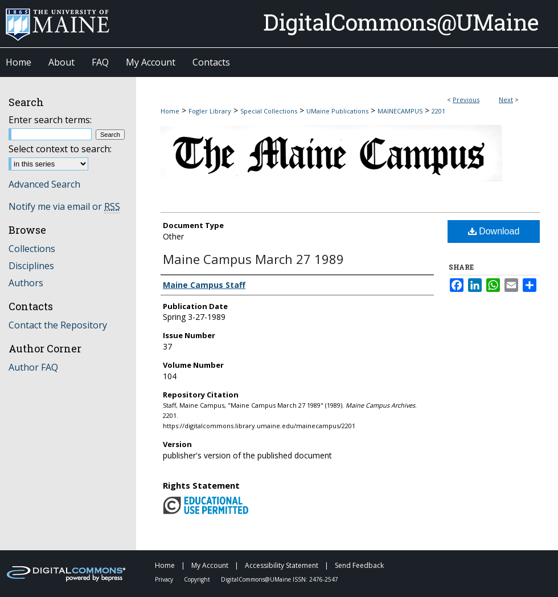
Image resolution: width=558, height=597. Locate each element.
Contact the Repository (58, 325)
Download (494, 231)
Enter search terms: (50, 119)
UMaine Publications (337, 111)
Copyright (198, 579)
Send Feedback (359, 565)
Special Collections (268, 111)
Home (170, 111)
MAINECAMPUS (400, 111)
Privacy (165, 579)
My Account (210, 565)
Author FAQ (33, 367)
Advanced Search (44, 184)
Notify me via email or (64, 206)
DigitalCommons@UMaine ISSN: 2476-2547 (279, 579)
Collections (32, 248)
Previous (466, 99)
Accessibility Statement (282, 565)
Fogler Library (209, 111)
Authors (26, 283)
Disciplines (31, 265)
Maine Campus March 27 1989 (253, 258)
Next (506, 99)
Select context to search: (60, 149)
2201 (438, 111)
